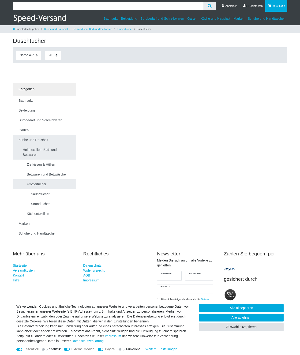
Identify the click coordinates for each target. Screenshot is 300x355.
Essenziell (31, 349)
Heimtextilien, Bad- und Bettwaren (92, 29)
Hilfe (16, 280)
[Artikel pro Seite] (53, 55)
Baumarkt (111, 18)
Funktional (133, 349)
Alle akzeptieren (241, 308)
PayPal (110, 349)
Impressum (91, 280)
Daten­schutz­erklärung (88, 341)
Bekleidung (129, 18)
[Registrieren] (253, 6)
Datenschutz (92, 265)
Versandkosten (24, 270)
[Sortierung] (28, 55)
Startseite (20, 265)
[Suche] (209, 6)
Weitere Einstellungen (161, 349)
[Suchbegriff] (108, 6)
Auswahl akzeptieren (241, 327)
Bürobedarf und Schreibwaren (162, 18)
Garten (192, 18)
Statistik (55, 349)
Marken (238, 18)
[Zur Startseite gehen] (26, 29)
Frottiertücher (124, 29)
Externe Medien (82, 349)
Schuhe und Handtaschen (266, 18)
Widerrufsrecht (94, 270)
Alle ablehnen (241, 317)
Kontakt (18, 275)
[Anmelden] (229, 6)
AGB (86, 275)
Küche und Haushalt (215, 18)
